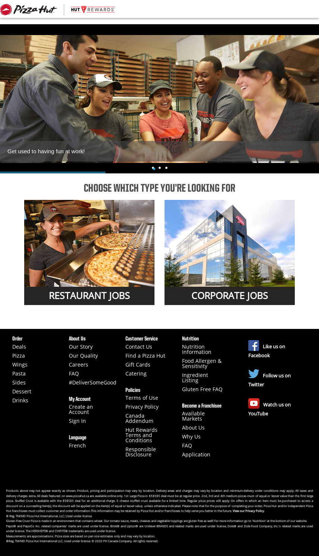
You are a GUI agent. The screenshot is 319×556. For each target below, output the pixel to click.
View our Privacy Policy (248, 511)
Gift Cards (137, 364)
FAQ (74, 373)
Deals (19, 346)
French (77, 445)
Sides (19, 382)
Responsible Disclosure (140, 452)
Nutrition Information (196, 349)
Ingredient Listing (195, 378)
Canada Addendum (139, 418)
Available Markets (193, 416)
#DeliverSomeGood (93, 382)
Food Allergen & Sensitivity (201, 363)
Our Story (81, 346)
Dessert (21, 391)
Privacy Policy (142, 406)
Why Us (191, 436)
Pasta (19, 373)
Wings (20, 364)
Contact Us (138, 346)
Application (196, 454)
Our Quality (83, 355)
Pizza (18, 355)
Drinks (20, 400)
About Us (193, 427)
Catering (136, 373)
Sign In (77, 421)
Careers (78, 364)
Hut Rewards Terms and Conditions (141, 435)
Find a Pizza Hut (145, 355)
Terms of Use (141, 397)
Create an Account (81, 409)
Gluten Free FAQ (202, 389)
